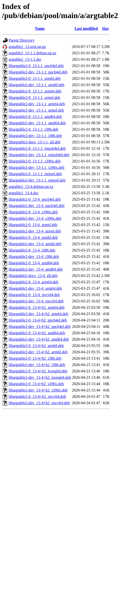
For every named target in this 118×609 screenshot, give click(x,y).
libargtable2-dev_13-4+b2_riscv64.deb (39, 403)
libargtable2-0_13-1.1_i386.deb (33, 129)
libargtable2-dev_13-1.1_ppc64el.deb (38, 72)
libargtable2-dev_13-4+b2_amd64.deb (39, 339)
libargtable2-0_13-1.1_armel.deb (34, 97)
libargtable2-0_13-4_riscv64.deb (34, 295)
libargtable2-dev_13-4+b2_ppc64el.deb (40, 326)
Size (105, 28)
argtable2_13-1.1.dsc (25, 59)
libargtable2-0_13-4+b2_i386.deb (35, 358)
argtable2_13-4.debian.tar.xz (31, 186)
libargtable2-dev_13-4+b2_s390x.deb (38, 390)
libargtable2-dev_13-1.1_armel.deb (36, 110)
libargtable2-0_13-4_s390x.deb (33, 212)
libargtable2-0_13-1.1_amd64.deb (35, 117)
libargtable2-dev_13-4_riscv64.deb (36, 301)
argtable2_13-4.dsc (24, 193)
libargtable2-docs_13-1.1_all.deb (34, 142)
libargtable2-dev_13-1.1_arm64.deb (37, 104)
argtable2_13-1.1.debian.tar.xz (32, 53)
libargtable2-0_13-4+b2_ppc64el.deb (38, 320)
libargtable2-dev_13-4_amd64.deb (36, 269)
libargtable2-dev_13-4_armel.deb (35, 231)
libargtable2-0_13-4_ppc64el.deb (35, 199)
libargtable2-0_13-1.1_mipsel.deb (35, 174)
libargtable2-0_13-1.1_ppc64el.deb (36, 66)
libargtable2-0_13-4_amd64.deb (34, 263)
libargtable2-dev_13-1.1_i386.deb (35, 136)
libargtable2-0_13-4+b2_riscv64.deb (37, 396)
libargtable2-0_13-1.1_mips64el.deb (37, 148)
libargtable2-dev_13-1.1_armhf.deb (36, 85)
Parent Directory (22, 40)
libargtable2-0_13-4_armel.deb (33, 225)
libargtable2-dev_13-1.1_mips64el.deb (39, 155)
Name (40, 28)
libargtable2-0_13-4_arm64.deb (33, 282)
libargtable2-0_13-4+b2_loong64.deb (38, 371)
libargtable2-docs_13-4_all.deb (33, 276)
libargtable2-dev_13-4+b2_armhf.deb (38, 352)
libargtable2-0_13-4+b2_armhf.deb (36, 346)
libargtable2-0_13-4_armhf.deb (33, 237)
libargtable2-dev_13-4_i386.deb (34, 256)
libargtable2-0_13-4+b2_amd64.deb (37, 333)
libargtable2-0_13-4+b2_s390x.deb (36, 384)
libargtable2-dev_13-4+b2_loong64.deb (40, 377)
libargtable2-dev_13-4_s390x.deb (35, 218)
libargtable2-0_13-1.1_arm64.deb (35, 91)
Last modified (86, 28)
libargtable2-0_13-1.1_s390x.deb (35, 161)
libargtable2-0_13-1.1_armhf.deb (35, 78)
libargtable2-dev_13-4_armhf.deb (35, 244)
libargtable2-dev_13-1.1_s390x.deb (36, 167)
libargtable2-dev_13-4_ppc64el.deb (37, 206)
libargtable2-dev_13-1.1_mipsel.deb (37, 180)
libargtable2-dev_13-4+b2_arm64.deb (38, 314)
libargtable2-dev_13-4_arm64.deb (35, 288)
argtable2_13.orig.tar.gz (27, 47)
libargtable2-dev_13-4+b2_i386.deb (37, 365)
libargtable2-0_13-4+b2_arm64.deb (37, 307)
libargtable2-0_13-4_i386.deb (32, 250)
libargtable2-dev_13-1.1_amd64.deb (37, 123)
